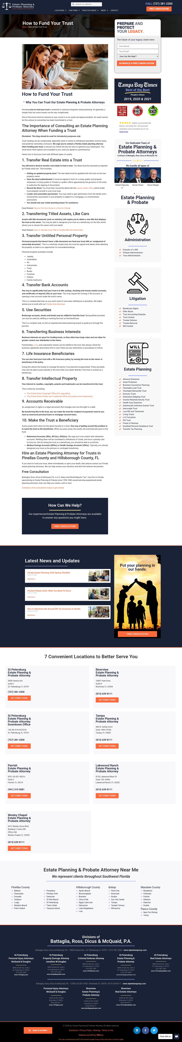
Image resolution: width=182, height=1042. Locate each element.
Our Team (74, 10)
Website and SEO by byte (91, 1035)
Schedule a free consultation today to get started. (43, 488)
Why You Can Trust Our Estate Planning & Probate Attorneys (65, 102)
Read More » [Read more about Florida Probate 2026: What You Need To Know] (31, 597)
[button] (65, 102)
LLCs (36, 345)
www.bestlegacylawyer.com (126, 975)
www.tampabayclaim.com (56, 974)
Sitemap (96, 1030)
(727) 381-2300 (159, 3)
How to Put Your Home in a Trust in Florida (52, 208)
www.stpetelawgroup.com (135, 950)
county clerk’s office (84, 188)
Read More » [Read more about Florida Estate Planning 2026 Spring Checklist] (31, 579)
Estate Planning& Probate (137, 200)
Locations (60, 10)
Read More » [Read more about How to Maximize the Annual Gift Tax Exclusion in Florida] (31, 615)
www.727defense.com (91, 971)
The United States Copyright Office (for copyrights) (48, 393)
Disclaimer (73, 1030)
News (104, 10)
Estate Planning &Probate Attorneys (137, 149)
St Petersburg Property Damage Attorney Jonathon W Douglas (56, 958)
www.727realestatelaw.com (161, 971)
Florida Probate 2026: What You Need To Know (49, 591)
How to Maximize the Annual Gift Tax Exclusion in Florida (53, 609)
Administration (138, 239)
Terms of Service (113, 1039)
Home (25, 27)
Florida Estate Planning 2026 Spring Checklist (48, 572)
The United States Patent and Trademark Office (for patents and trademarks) (60, 396)
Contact (114, 10)
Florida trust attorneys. (55, 304)
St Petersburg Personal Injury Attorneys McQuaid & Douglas (21, 958)
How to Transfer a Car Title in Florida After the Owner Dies (58, 230)
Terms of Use (107, 1030)
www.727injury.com (21, 975)
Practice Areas (90, 10)
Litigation (137, 298)
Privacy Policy (86, 1030)
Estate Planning (137, 369)
